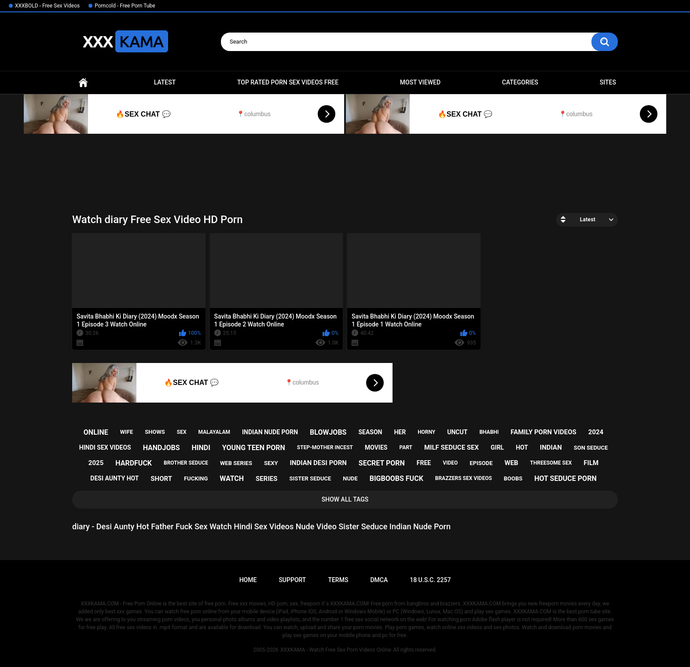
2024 (595, 432)
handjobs (161, 447)
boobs (513, 478)
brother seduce (186, 463)
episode (481, 463)
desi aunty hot (114, 478)
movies (376, 447)
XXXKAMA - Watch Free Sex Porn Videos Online (335, 650)
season (370, 432)
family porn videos (543, 432)
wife (126, 432)
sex (182, 432)
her (400, 432)
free (424, 462)
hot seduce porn (565, 478)
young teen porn (253, 447)
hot (522, 447)
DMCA (379, 579)
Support (292, 579)
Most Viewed (420, 82)
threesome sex (551, 463)
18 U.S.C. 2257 (430, 579)
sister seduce (310, 478)
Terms (338, 579)
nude (350, 478)
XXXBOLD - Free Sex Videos (47, 6)
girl (497, 447)
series (266, 479)
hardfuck (133, 463)
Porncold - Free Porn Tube (125, 6)
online (96, 432)
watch (232, 478)
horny (426, 432)
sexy (271, 463)
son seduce (591, 447)
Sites (608, 82)
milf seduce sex (451, 447)
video (450, 463)
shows (155, 432)
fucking (196, 478)
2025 (95, 463)
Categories (520, 82)
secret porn (382, 463)
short (161, 479)
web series (236, 463)
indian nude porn (270, 432)
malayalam (214, 432)
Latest (165, 82)
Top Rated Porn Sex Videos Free (287, 82)
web (511, 463)
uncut (457, 432)
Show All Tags (345, 499)
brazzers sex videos (463, 478)
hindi (200, 447)
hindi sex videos (105, 447)
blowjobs (328, 432)
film (591, 463)
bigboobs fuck (396, 478)
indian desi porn (318, 463)
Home (83, 82)
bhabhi (489, 432)
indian (551, 447)
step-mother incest (325, 447)
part (405, 447)
